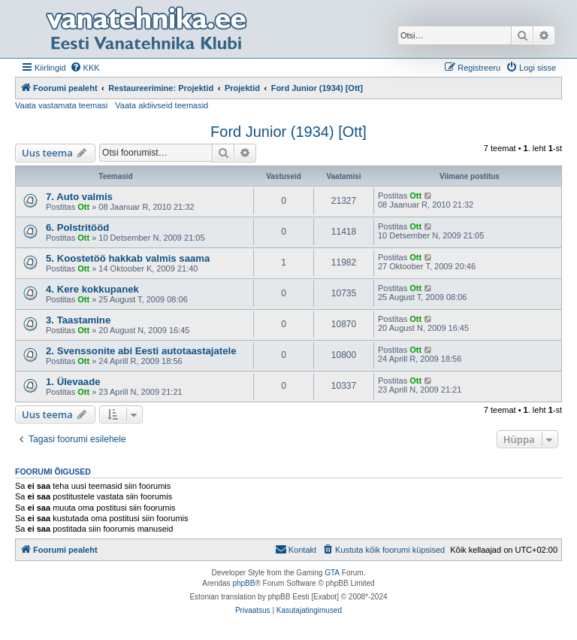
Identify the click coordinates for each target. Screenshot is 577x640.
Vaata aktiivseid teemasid (161, 105)
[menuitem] (85, 68)
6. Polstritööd (77, 227)
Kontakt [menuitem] (295, 549)
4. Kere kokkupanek (92, 289)
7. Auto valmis (79, 196)
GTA (332, 573)
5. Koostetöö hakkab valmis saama (128, 258)
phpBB (243, 583)
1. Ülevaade (73, 381)
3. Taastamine (78, 320)
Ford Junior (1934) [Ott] (288, 131)
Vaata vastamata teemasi (61, 105)
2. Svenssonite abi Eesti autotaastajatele (141, 350)
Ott (83, 206)
